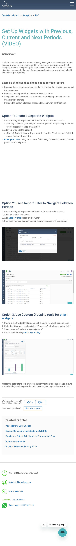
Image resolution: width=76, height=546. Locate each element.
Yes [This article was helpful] (31, 402)
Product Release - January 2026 (21, 446)
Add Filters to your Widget (18, 426)
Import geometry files (16, 441)
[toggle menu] (72, 4)
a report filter (14, 218)
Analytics (27, 15)
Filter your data (12, 139)
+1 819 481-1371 (12, 491)
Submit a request (33, 408)
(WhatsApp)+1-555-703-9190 (18, 505)
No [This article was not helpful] (42, 402)
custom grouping (31, 332)
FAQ (37, 15)
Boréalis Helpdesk (11, 15)
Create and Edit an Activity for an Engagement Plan (30, 436)
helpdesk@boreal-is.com (16, 482)
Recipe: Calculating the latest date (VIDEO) (26, 431)
